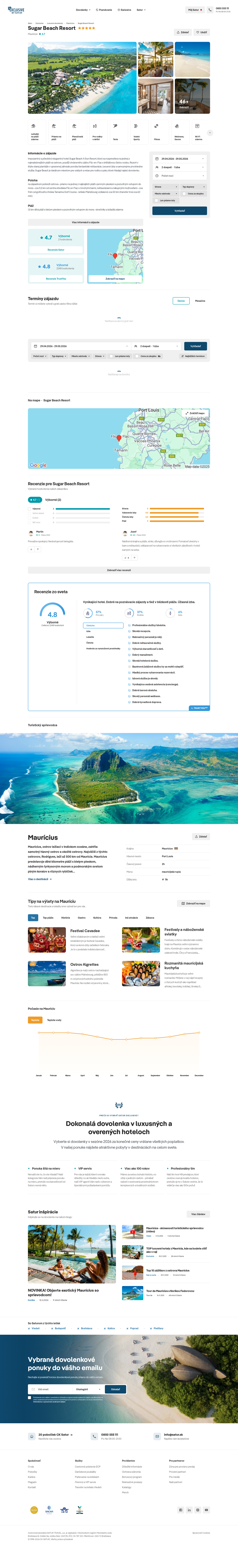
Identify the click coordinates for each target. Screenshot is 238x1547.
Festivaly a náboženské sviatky (184, 931)
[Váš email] (50, 1389)
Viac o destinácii (39, 879)
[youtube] (206, 1510)
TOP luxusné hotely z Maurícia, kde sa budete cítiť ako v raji (176, 1250)
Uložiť (202, 32)
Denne (181, 300)
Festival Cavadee (85, 930)
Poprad (132, 1328)
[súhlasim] (31, 549)
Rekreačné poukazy (132, 1482)
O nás (31, 1466)
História (65, 917)
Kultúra (97, 917)
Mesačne (200, 300)
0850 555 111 (109, 1434)
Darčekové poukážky (85, 1471)
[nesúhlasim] (37, 549)
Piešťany (156, 1328)
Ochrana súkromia (131, 1471)
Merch (125, 1492)
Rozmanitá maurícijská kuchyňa (184, 965)
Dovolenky (83, 9)
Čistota (89, 642)
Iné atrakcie (131, 917)
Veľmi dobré (38, 513)
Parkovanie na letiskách (87, 1476)
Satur (141, 9)
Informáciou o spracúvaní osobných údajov (49, 1402)
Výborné (36, 509)
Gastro (81, 917)
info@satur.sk (173, 1434)
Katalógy (126, 1487)
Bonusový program (132, 1476)
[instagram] (197, 1510)
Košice (109, 1328)
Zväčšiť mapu (195, 413)
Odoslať (115, 1389)
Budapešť (58, 1328)
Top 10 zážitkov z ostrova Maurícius (167, 1270)
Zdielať (183, 32)
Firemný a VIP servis (85, 1482)
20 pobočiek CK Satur (55, 1434)
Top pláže (48, 917)
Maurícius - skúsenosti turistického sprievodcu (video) (175, 1229)
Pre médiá (174, 1476)
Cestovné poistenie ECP (87, 1466)
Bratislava (84, 1328)
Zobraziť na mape (193, 903)
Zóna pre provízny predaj (182, 1466)
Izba (88, 631)
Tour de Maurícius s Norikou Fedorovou (170, 1291)
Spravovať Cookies (201, 1533)
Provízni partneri (177, 1471)
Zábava (150, 917)
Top (33, 917)
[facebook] (180, 1510)
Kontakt (32, 1487)
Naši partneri (175, 1482)
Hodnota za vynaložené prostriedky (103, 648)
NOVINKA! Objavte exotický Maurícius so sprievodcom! (63, 1292)
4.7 (42, 33)
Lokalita (90, 637)
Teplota (35, 1020)
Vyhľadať (180, 210)
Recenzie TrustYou (56, 278)
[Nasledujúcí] (210, 133)
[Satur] (16, 9)
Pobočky (32, 1471)
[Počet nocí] (179, 176)
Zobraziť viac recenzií (119, 570)
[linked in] (189, 1510)
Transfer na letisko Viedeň (88, 1487)
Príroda (113, 917)
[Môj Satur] (195, 9)
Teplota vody (54, 1020)
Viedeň (34, 1328)
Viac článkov (198, 1214)
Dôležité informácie (132, 1466)
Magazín (32, 1482)
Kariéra (31, 1476)
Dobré (35, 518)
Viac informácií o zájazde (85, 222)
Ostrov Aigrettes (84, 964)
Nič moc (36, 522)
